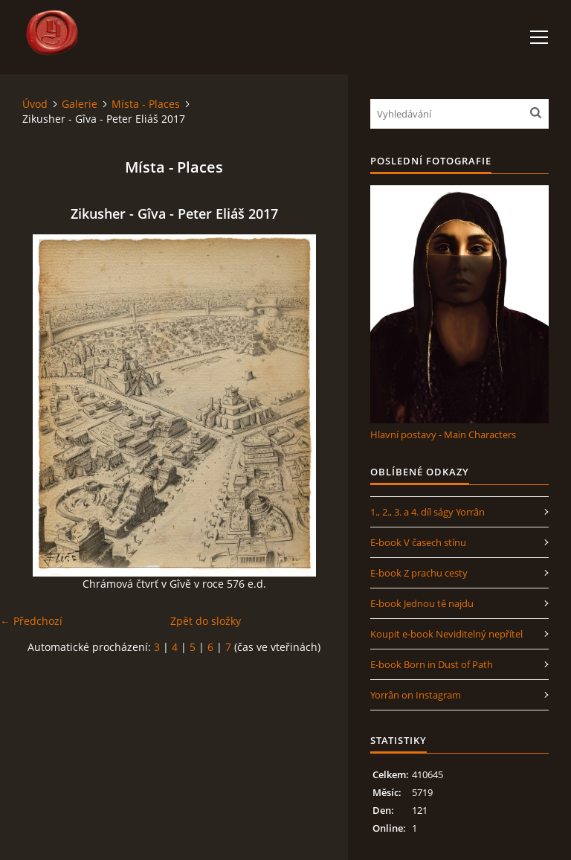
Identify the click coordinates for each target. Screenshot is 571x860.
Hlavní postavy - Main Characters (443, 434)
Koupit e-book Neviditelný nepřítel (446, 634)
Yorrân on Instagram (415, 695)
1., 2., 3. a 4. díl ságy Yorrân (427, 512)
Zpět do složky (205, 621)
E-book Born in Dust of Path (431, 664)
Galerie (79, 104)
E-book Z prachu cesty (419, 573)
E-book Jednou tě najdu (422, 603)
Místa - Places (146, 104)
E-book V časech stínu (418, 542)
